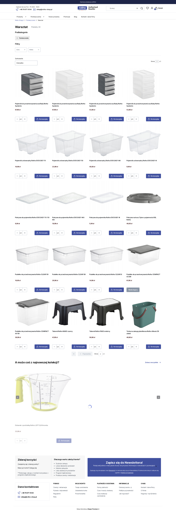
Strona (153, 61)
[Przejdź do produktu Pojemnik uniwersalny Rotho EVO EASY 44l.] (106, 141)
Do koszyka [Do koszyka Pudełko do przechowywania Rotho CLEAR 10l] (42, 290)
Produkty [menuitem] (22, 17)
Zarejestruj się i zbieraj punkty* (28, 464)
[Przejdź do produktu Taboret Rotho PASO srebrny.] (106, 312)
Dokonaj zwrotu (124, 487)
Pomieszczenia (30, 20)
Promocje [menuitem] (67, 17)
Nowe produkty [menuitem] (54, 17)
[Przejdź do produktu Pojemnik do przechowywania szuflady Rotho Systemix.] (32, 84)
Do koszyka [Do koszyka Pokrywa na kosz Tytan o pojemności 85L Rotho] (153, 233)
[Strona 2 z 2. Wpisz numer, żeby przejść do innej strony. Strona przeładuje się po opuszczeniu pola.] (157, 61)
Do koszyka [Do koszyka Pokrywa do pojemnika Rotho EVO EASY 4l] (116, 233)
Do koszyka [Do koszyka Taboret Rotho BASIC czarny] (79, 347)
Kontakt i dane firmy (148, 487)
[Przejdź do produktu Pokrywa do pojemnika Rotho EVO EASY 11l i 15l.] (32, 198)
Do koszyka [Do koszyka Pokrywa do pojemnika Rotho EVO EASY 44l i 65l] (79, 233)
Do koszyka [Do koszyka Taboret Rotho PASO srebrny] (116, 347)
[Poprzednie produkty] (85, 354)
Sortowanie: (19, 58)
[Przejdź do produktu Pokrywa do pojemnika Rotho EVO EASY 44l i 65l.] (69, 198)
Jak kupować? (124, 494)
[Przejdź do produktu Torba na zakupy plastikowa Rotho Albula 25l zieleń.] (143, 312)
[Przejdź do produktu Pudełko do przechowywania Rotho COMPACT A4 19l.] (32, 312)
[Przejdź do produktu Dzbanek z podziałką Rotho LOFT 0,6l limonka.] (43, 395)
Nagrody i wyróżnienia (148, 494)
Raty (54, 497)
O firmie (143, 490)
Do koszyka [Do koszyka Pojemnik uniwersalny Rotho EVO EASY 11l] (42, 176)
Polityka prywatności (126, 490)
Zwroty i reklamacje (60, 487)
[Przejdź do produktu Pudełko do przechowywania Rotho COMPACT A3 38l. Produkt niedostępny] (143, 255)
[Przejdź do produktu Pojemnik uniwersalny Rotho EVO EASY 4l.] (143, 141)
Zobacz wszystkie (153, 362)
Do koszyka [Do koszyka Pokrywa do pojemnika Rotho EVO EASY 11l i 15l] (42, 233)
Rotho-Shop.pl (19, 20)
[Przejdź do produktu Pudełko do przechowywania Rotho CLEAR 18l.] (69, 255)
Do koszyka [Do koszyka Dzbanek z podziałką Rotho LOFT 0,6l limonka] (63, 441)
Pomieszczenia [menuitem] (38, 17)
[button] (142, 8)
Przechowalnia (80, 494)
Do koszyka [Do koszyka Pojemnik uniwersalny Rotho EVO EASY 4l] (153, 176)
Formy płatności (102, 487)
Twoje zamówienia (81, 487)
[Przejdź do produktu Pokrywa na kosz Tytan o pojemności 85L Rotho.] (143, 198)
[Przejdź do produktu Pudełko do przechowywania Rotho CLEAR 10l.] (32, 255)
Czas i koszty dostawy (105, 490)
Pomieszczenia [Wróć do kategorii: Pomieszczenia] (22, 38)
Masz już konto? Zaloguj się (27, 468)
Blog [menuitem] (75, 17)
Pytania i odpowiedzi (60, 490)
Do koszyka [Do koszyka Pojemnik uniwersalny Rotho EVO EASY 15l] (79, 176)
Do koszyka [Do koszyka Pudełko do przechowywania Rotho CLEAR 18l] (79, 290)
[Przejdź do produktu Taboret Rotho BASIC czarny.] (69, 312)
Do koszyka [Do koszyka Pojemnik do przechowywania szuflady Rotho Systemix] (42, 119)
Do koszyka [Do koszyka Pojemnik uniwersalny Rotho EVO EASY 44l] (116, 176)
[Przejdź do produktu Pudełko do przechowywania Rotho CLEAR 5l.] (106, 255)
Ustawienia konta (81, 490)
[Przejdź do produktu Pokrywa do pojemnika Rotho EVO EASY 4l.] (106, 198)
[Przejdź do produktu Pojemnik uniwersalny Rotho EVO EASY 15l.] (69, 141)
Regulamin (112, 470)
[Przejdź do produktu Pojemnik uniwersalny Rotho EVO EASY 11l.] (32, 141)
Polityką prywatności (127, 473)
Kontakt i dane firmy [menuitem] (88, 17)
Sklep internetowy (87, 509)
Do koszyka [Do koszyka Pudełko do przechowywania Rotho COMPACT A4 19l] (42, 347)
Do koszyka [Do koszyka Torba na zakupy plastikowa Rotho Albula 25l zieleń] (153, 347)
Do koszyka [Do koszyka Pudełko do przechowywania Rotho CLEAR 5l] (116, 290)
